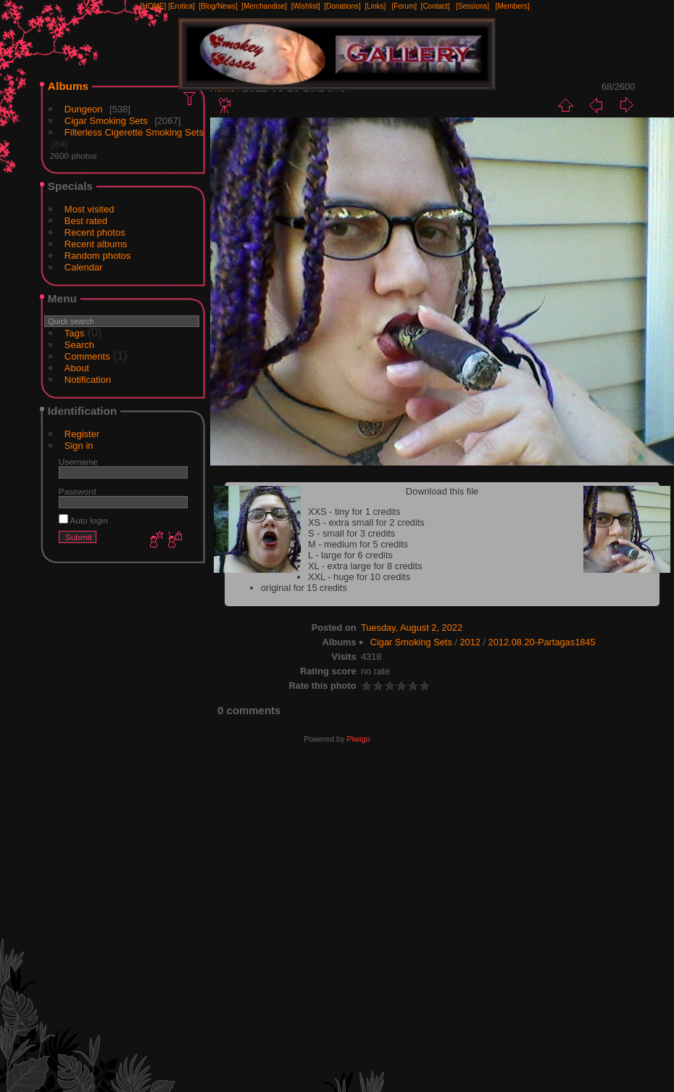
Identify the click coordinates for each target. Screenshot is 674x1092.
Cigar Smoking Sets (106, 120)
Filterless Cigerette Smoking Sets (134, 132)
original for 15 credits (304, 587)
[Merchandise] (264, 6)
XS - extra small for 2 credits (366, 522)
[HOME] (154, 6)
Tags (74, 333)
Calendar (84, 267)
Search (79, 344)
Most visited (90, 209)
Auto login (83, 520)
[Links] (375, 6)
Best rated (86, 220)
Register (82, 434)
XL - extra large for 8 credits (365, 566)
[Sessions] (472, 6)
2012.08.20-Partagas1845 (542, 642)
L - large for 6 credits (350, 555)
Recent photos (95, 232)
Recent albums (96, 244)
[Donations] (342, 6)
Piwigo (358, 739)
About (77, 368)
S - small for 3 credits (351, 533)
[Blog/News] (218, 6)
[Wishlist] (305, 6)
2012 (469, 642)
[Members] (512, 6)
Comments (87, 356)
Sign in (79, 445)
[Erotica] (181, 6)
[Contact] (435, 6)
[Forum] (404, 6)
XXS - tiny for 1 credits (354, 511)
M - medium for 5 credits (358, 544)
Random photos (98, 255)
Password (77, 491)
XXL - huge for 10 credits (359, 576)
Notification (88, 379)
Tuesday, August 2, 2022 (411, 627)
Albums (68, 86)
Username (78, 461)
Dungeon (84, 109)
